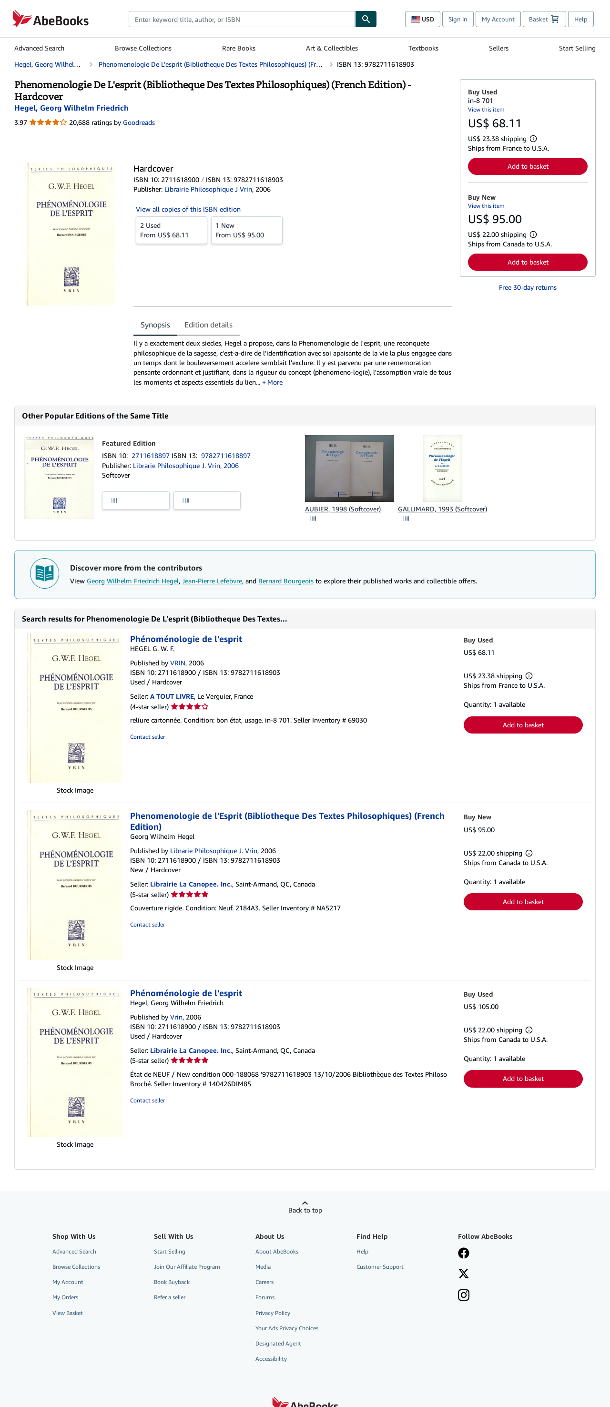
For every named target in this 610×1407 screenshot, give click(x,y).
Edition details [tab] (208, 324)
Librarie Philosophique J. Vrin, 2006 (186, 465)
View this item (486, 109)
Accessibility (271, 1358)
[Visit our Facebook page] (463, 1254)
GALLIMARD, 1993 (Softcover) (442, 509)
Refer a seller (169, 1297)
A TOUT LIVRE (172, 696)
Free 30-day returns (528, 287)
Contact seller (147, 736)
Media (263, 1266)
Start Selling (577, 48)
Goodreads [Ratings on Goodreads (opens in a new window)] (139, 122)
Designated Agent (278, 1343)
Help (581, 19)
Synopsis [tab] (155, 324)
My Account (498, 19)
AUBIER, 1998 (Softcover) (343, 509)
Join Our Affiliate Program (187, 1266)
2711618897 (152, 455)
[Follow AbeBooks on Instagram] (463, 1296)
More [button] (275, 382)
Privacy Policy (272, 1312)
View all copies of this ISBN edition (188, 209)
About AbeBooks (276, 1251)
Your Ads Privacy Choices (286, 1328)
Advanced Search (39, 48)
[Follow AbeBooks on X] (463, 1274)
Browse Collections (143, 48)
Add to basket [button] (528, 166)
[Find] (366, 19)
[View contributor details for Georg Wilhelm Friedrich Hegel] (71, 107)
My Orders (65, 1297)
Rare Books (238, 48)
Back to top (305, 1210)
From (171, 230)
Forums (264, 1297)
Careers (264, 1281)
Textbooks (423, 48)
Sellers (498, 48)
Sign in (458, 19)
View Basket (67, 1312)
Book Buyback (172, 1281)
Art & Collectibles (332, 48)
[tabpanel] (292, 362)
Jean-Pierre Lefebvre (212, 581)
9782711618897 (226, 455)
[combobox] (242, 19)
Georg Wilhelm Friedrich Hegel (133, 581)
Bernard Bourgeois (286, 581)
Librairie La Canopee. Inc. (191, 884)
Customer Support (380, 1266)
